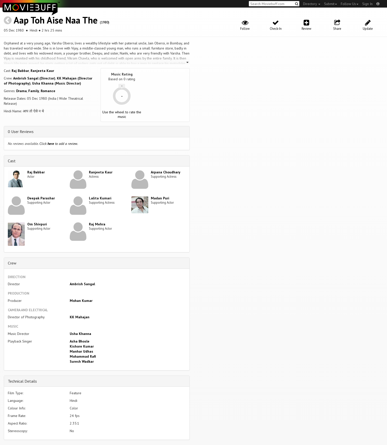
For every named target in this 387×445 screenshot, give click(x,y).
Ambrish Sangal (82, 284)
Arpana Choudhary (165, 172)
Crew (12, 263)
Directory (311, 4)
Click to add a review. (58, 143)
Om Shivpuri (37, 224)
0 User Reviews (21, 131)
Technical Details (22, 381)
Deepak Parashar (41, 198)
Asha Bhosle (79, 341)
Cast (12, 160)
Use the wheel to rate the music (121, 114)
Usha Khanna (80, 333)
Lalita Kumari (100, 198)
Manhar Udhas (81, 351)
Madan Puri (160, 198)
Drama (21, 91)
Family (33, 91)
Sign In (367, 4)
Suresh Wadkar (82, 361)
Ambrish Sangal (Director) (34, 78)
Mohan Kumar (81, 300)
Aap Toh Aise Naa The (56, 20)
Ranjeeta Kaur (42, 70)
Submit (330, 4)
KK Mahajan (79, 317)
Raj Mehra (97, 224)
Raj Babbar (20, 70)
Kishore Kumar (82, 346)
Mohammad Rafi (83, 356)
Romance (48, 91)
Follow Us (349, 4)
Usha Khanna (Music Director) (56, 83)
